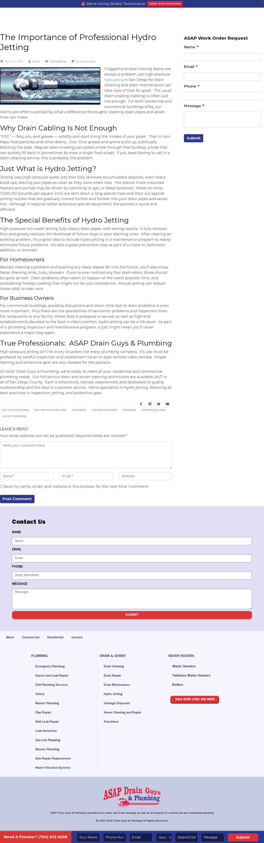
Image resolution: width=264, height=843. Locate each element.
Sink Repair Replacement (55, 759)
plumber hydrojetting (53, 415)
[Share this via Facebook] (141, 404)
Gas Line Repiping (49, 741)
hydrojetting (58, 61)
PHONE (17, 567)
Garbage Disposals (119, 704)
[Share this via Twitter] (159, 404)
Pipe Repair (44, 713)
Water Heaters (184, 667)
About (10, 638)
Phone (191, 86)
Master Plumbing (48, 704)
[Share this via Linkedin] (150, 404)
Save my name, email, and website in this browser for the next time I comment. (74, 486)
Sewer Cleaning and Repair (125, 713)
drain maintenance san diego (60, 409)
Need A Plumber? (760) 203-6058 (35, 837)
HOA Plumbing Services (54, 685)
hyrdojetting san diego (18, 415)
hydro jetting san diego (124, 409)
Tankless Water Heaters (191, 676)
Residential (59, 638)
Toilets (40, 695)
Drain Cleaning (115, 667)
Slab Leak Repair (48, 722)
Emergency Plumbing (52, 667)
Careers (82, 638)
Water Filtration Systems (55, 768)
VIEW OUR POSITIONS (165, 3)
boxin (36, 61)
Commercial (33, 638)
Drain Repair (113, 676)
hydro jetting (116, 80)
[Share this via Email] (167, 404)
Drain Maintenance (118, 685)
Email (191, 66)
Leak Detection (47, 731)
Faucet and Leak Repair (54, 676)
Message (194, 106)
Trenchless (112, 722)
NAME (16, 533)
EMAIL (16, 550)
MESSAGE (19, 584)
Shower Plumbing (49, 750)
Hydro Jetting (114, 695)
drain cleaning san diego (18, 409)
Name (191, 47)
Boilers (177, 685)
